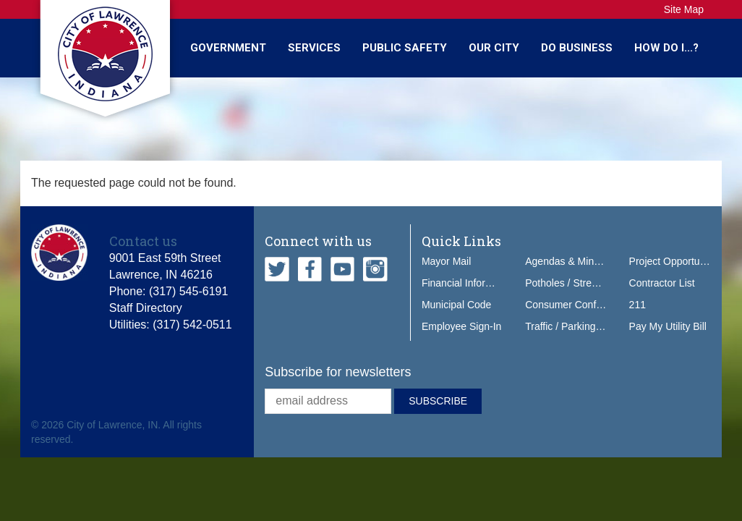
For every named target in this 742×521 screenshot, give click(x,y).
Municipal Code (457, 304)
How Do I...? (666, 47)
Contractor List (662, 283)
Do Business (577, 47)
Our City (494, 47)
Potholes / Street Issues (578, 283)
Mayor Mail (446, 261)
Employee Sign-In (462, 326)
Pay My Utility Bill (668, 326)
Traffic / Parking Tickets (577, 326)
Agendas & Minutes (569, 261)
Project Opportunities (676, 261)
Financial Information (469, 283)
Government (228, 47)
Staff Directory (145, 308)
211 (637, 304)
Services (314, 47)
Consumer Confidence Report (592, 304)
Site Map (684, 9)
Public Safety (404, 47)
